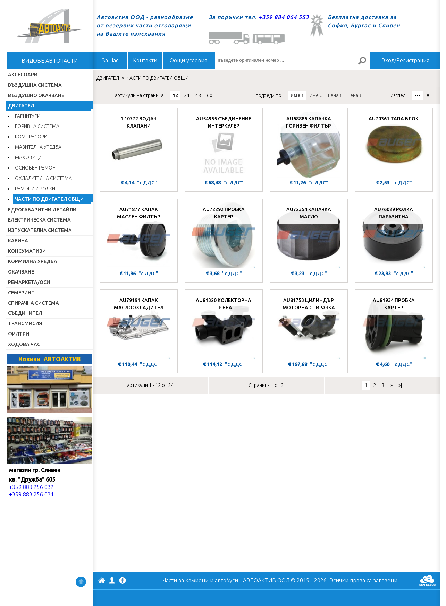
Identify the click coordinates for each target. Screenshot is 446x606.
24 (187, 95)
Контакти (145, 60)
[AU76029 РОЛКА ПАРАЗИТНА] (394, 235)
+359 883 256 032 (31, 487)
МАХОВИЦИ (28, 157)
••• (417, 95)
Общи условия (188, 60)
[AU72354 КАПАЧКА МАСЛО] (308, 235)
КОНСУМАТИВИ (27, 251)
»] (400, 385)
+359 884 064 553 (284, 17)
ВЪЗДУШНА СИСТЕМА (35, 85)
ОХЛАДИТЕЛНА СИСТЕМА (43, 178)
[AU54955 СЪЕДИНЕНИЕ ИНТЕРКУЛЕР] (223, 145)
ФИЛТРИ (18, 334)
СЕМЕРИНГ (21, 292)
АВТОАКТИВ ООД (101, 581)
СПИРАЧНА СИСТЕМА (33, 303)
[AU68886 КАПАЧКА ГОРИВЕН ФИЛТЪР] (308, 145)
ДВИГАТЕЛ (21, 106)
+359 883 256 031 (31, 494)
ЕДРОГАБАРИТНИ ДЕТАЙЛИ (42, 210)
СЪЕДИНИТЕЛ (25, 313)
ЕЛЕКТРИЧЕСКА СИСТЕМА (39, 220)
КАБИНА (18, 240)
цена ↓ (355, 95)
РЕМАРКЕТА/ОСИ (29, 282)
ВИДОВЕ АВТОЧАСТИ (50, 61)
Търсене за (364, 63)
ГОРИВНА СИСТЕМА (37, 126)
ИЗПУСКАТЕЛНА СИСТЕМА (40, 230)
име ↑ (297, 95)
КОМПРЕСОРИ (31, 136)
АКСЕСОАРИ (22, 74)
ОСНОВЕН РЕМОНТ (36, 168)
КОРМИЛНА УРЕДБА (32, 261)
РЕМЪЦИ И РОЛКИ (35, 188)
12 (175, 95)
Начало (49, 26)
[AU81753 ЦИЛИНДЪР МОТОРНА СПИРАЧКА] (308, 326)
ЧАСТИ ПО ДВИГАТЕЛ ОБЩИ (49, 199)
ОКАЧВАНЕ (21, 272)
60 (209, 95)
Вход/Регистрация (405, 60)
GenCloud (427, 580)
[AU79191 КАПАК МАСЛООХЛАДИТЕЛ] (138, 326)
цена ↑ (335, 95)
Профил (112, 580)
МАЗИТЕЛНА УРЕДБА (38, 147)
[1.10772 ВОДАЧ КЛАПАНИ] (138, 145)
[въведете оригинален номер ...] (292, 60)
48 (198, 95)
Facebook (122, 581)
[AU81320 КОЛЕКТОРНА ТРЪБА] (223, 326)
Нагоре (81, 582)
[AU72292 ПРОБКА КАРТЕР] (223, 235)
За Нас (110, 60)
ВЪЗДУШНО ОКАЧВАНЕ (36, 95)
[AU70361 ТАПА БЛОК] (394, 145)
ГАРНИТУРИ (27, 116)
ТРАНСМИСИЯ (25, 323)
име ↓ (316, 95)
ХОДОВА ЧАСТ (26, 344)
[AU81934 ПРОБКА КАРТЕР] (394, 326)
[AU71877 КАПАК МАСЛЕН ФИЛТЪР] (138, 235)
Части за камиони (186, 580)
